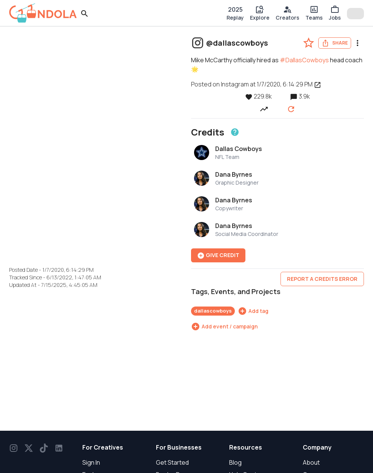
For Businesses (179, 447)
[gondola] (43, 13)
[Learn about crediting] (234, 132)
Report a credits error (322, 278)
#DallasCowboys (304, 60)
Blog (235, 462)
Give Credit (218, 255)
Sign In (91, 462)
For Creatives (102, 447)
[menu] (357, 43)
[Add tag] (253, 311)
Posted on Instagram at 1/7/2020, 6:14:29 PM (256, 84)
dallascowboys (213, 310)
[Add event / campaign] (224, 326)
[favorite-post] (308, 42)
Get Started (172, 462)
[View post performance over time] (263, 109)
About (311, 462)
